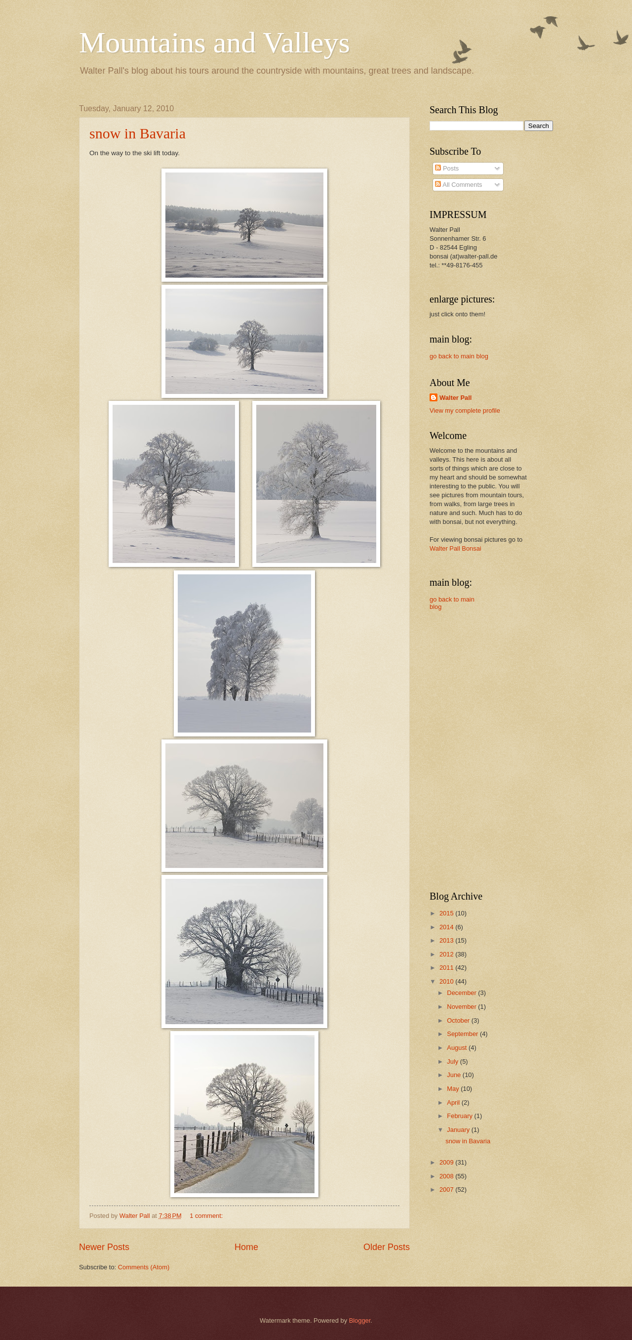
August (458, 1047)
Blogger (360, 1320)
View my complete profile (465, 410)
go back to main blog (459, 356)
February (460, 1116)
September (463, 1033)
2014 (447, 927)
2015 (447, 913)
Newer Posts (104, 1247)
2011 (447, 967)
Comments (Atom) (143, 1267)
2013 (447, 940)
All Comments (458, 184)
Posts (447, 168)
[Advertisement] (538, 725)
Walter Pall (455, 397)
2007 (447, 1189)
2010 (447, 981)
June (455, 1075)
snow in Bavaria (137, 133)
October (459, 1020)
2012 (447, 954)
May (454, 1088)
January (459, 1129)
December (462, 992)
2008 (447, 1176)
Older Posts (386, 1247)
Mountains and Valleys (214, 42)
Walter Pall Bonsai (455, 548)
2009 (447, 1162)
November (462, 1006)
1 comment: (207, 1215)
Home (246, 1247)
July (453, 1061)
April (454, 1102)
